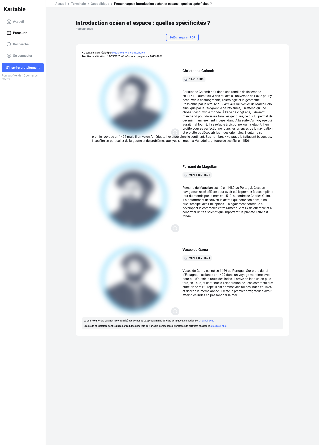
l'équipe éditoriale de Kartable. (128, 52)
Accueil (15, 21)
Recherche (18, 44)
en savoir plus (206, 320)
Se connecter (19, 55)
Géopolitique (100, 4)
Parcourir (17, 33)
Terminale (78, 4)
